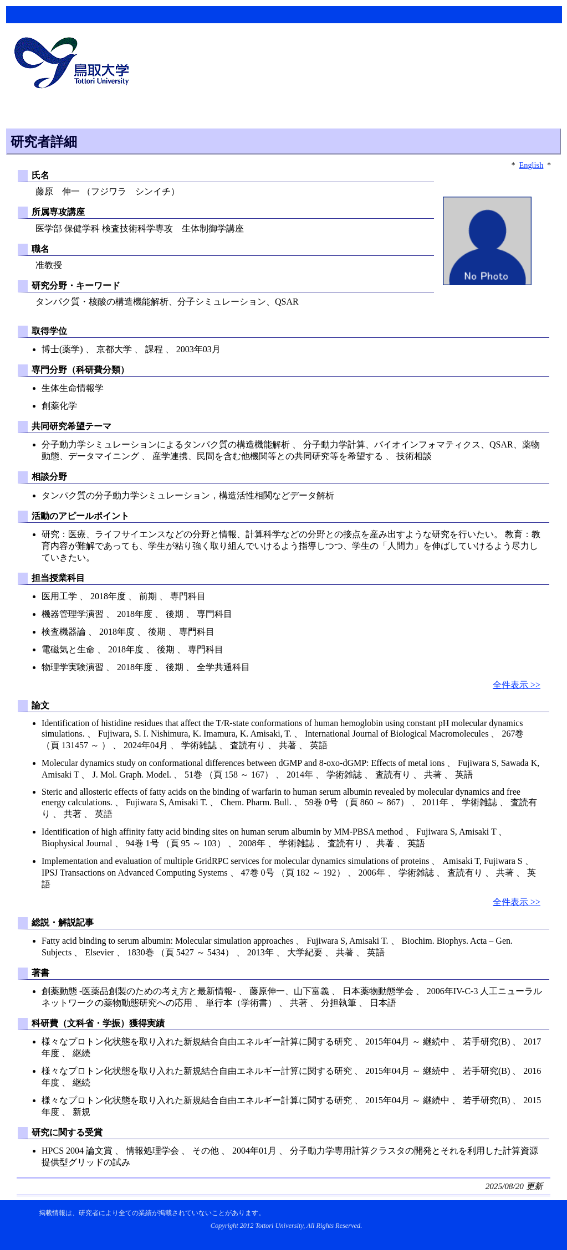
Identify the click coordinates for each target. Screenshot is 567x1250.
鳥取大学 (75, 64)
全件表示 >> (516, 685)
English (531, 165)
